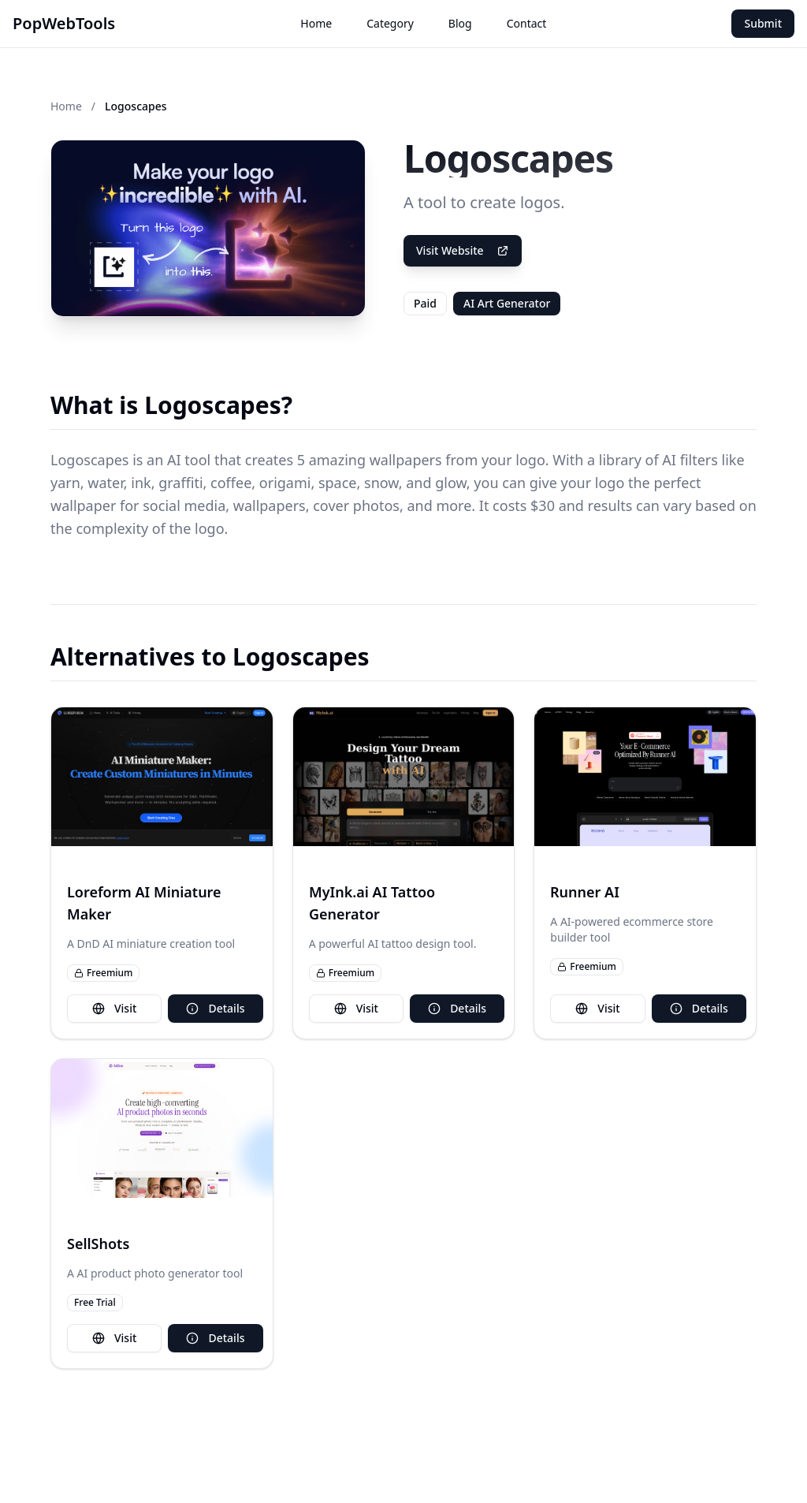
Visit (114, 1008)
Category (390, 23)
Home (316, 23)
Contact (527, 23)
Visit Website (462, 250)
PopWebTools (64, 23)
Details (215, 1008)
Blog (460, 23)
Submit (763, 23)
